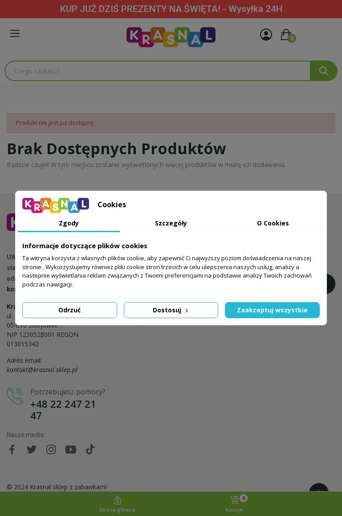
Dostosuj (171, 310)
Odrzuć (69, 310)
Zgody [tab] (69, 223)
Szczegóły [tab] (171, 223)
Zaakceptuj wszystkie (272, 310)
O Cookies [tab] (273, 223)
